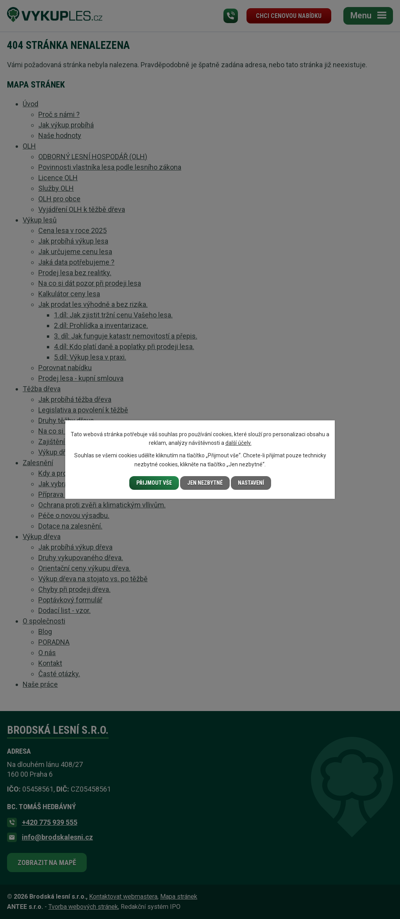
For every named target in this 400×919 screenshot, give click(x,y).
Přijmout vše (154, 483)
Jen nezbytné (205, 483)
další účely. (238, 443)
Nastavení (251, 483)
